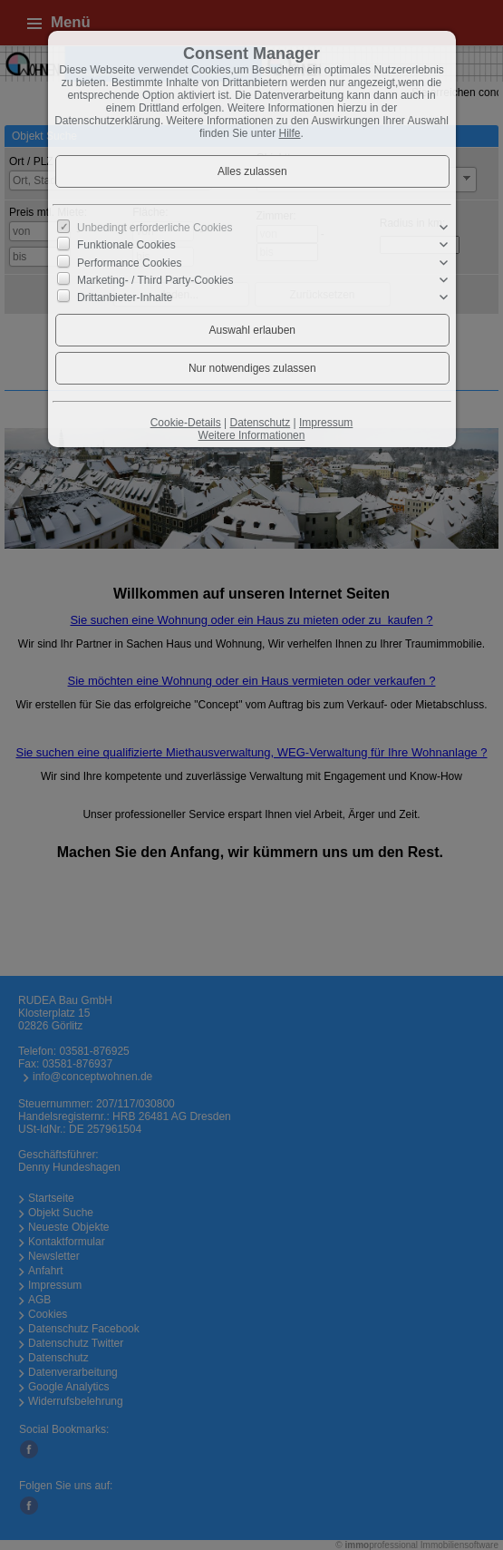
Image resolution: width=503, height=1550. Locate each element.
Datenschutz (259, 422)
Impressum (326, 422)
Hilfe (290, 133)
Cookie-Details (185, 422)
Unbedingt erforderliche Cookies (154, 227)
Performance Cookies (129, 262)
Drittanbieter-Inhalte (124, 297)
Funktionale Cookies (126, 245)
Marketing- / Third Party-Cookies (155, 280)
